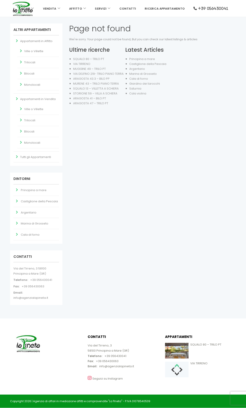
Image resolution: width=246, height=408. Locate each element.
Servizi (100, 8)
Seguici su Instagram (105, 378)
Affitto (75, 8)
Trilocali (29, 62)
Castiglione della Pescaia (147, 64)
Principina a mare (142, 59)
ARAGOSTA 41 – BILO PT (89, 98)
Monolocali (32, 85)
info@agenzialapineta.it (30, 298)
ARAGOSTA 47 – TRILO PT (90, 103)
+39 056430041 (41, 280)
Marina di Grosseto (143, 74)
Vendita (49, 8)
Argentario (137, 69)
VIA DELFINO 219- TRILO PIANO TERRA (98, 74)
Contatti (127, 8)
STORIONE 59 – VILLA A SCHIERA (95, 93)
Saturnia (135, 88)
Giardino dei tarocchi (144, 83)
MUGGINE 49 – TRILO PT (89, 69)
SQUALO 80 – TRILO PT (88, 59)
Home (25, 8)
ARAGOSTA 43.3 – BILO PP (91, 79)
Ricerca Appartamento (165, 8)
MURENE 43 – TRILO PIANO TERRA (96, 83)
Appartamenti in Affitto (36, 41)
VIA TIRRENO (81, 64)
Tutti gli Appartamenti (35, 157)
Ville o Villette (33, 51)
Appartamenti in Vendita (38, 99)
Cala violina (137, 93)
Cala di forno (138, 79)
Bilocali (29, 73)
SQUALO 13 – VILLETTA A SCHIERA (96, 88)
